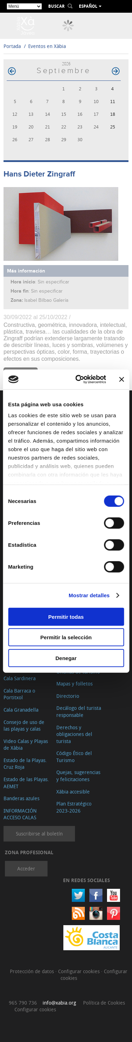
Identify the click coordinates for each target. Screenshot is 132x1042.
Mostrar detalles (89, 595)
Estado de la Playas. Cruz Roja (25, 764)
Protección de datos (32, 971)
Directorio (67, 696)
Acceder (26, 868)
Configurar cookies (79, 971)
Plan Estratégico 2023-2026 (74, 807)
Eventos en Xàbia (47, 46)
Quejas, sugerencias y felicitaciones (78, 776)
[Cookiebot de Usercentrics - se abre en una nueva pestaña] (78, 379)
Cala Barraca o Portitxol (19, 694)
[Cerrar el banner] (121, 379)
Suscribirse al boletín (39, 833)
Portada (12, 46)
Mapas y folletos (74, 683)
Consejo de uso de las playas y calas (24, 725)
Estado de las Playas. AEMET (26, 783)
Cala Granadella (21, 709)
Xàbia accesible (73, 791)
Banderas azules (21, 798)
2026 (66, 63)
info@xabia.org (59, 1002)
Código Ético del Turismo (74, 756)
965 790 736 (23, 1002)
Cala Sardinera (20, 678)
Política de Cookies (104, 1002)
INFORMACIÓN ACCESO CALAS (20, 814)
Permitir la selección (66, 637)
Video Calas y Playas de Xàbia (26, 744)
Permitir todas (66, 616)
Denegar (65, 658)
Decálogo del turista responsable (78, 711)
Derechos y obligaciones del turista (74, 734)
